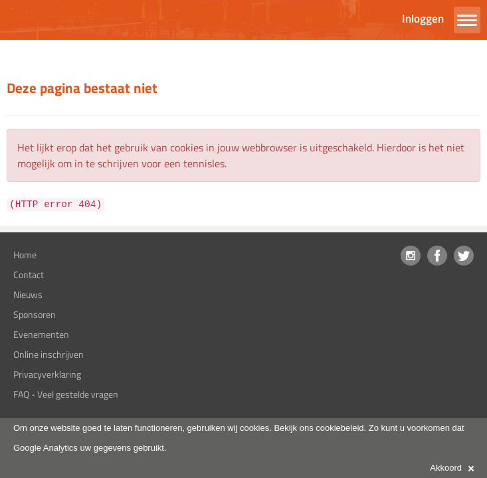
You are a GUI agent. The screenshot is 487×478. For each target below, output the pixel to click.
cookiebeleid (339, 428)
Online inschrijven (48, 354)
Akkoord (452, 468)
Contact (28, 274)
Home (25, 255)
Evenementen (41, 334)
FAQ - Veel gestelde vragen (65, 394)
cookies (254, 428)
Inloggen (423, 18)
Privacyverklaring (47, 374)
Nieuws (28, 294)
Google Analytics (45, 448)
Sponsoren (34, 314)
